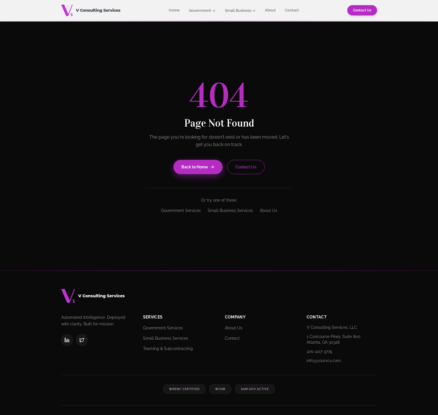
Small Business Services (230, 210)
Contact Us (362, 10)
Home (174, 10)
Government (202, 10)
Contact (292, 10)
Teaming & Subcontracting (168, 348)
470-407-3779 (319, 351)
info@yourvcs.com (324, 360)
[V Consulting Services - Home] (90, 10)
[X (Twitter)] (82, 340)
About (270, 10)
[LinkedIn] (67, 340)
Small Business (240, 10)
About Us (268, 210)
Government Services (181, 210)
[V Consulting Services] (219, 296)
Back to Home (198, 167)
